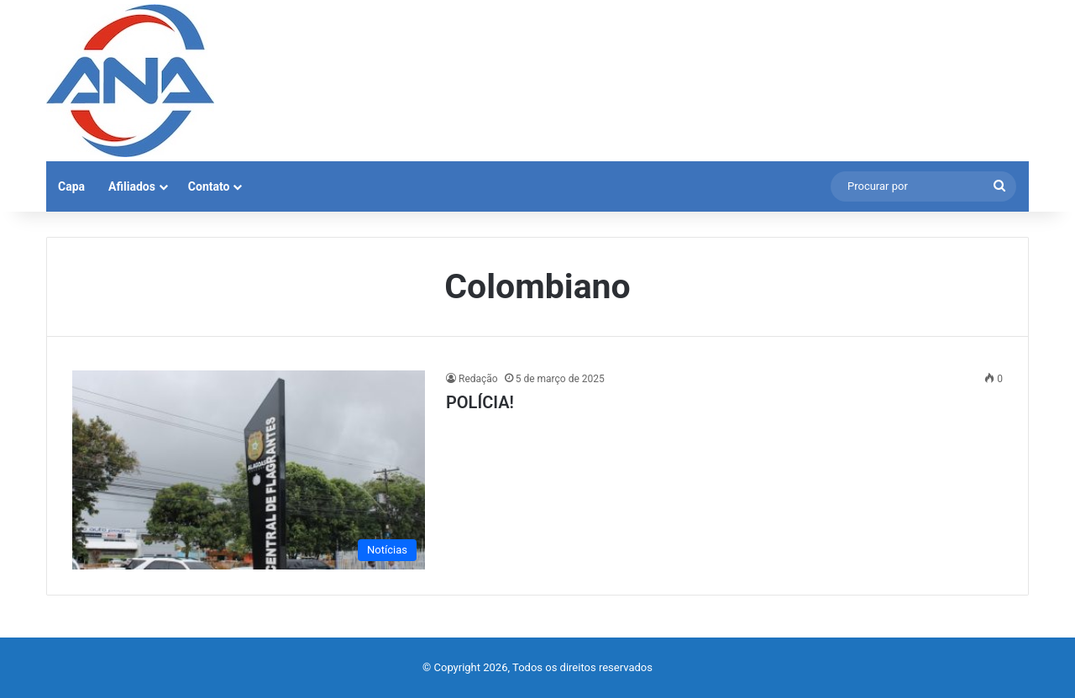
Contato (209, 186)
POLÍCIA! (480, 402)
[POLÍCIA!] (248, 469)
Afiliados (131, 186)
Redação (478, 379)
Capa (71, 186)
